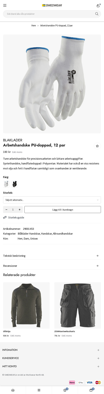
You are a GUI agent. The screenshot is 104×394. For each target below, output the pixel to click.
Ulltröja (6, 331)
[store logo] (52, 5)
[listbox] (49, 185)
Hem (33, 25)
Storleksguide (13, 217)
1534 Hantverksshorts (64, 331)
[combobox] (52, 14)
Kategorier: (9, 233)
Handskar (46, 233)
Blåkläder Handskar (29, 233)
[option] (6, 184)
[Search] (97, 14)
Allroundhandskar (63, 233)
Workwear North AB (35, 374)
